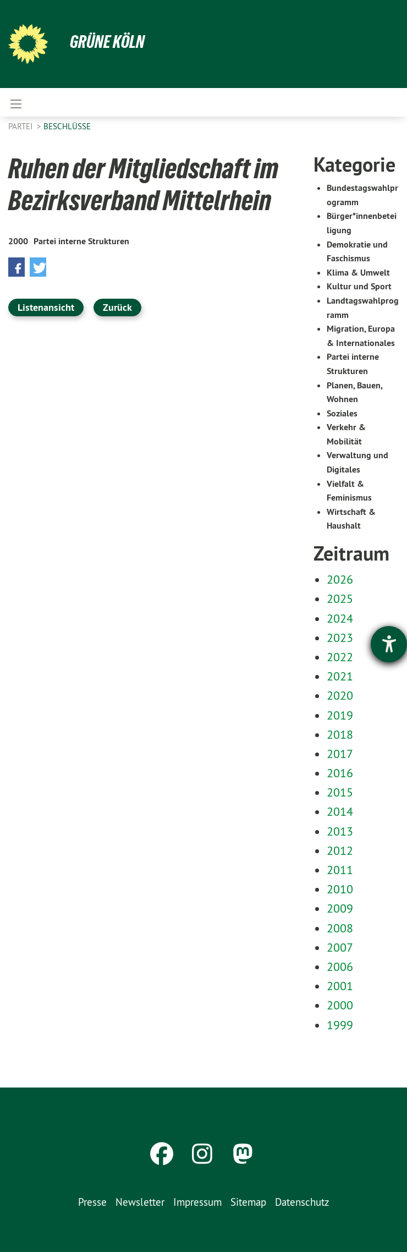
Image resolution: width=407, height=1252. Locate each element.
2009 (340, 908)
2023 (340, 637)
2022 (340, 657)
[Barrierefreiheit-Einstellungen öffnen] (389, 644)
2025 (340, 598)
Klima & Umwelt (358, 272)
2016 (340, 773)
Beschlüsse (67, 126)
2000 (18, 241)
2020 (340, 695)
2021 (340, 676)
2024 (340, 618)
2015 (340, 792)
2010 (340, 889)
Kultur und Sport (359, 286)
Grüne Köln (107, 42)
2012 (340, 850)
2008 (340, 928)
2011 (340, 869)
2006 (340, 966)
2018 (340, 734)
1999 (340, 1025)
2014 (340, 811)
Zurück (117, 307)
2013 (340, 831)
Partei (21, 126)
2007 (340, 947)
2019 (340, 715)
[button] (16, 267)
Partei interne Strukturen (81, 241)
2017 (340, 753)
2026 (340, 579)
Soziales (342, 413)
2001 (340, 985)
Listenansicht (46, 307)
